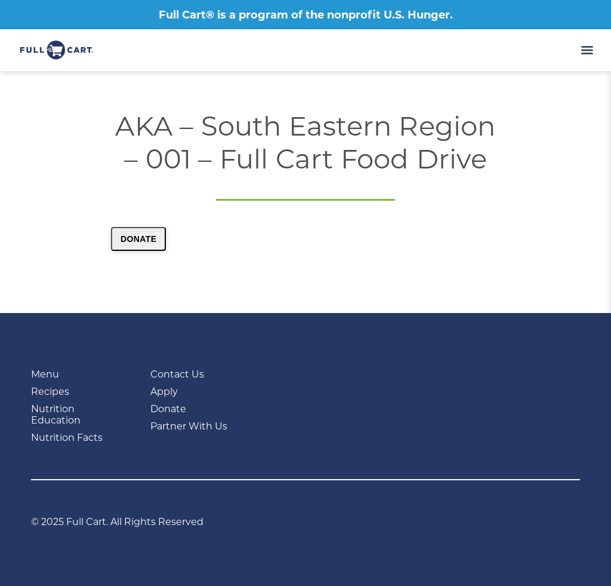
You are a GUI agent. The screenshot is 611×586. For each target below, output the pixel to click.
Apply (164, 391)
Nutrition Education (56, 414)
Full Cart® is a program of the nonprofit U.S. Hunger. (306, 15)
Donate (138, 239)
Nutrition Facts (67, 437)
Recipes (50, 391)
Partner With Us (188, 426)
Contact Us (177, 374)
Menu (45, 374)
